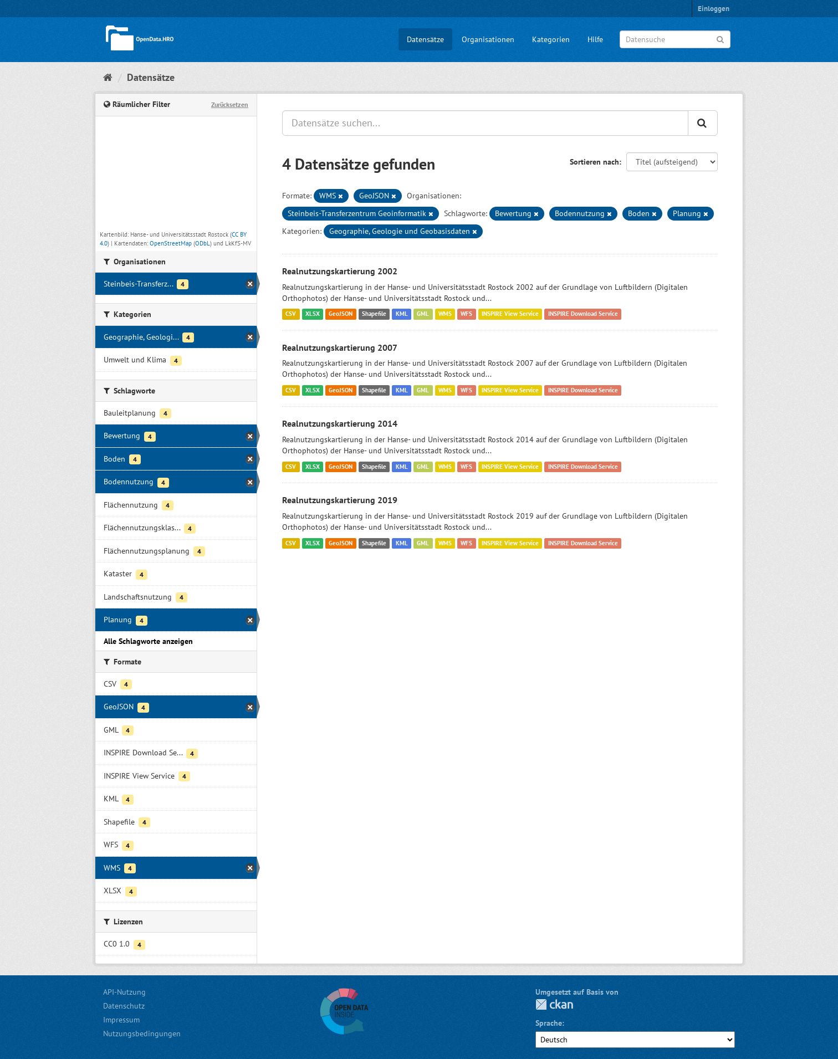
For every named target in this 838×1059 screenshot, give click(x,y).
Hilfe (595, 39)
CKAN (554, 1004)
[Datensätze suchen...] (485, 123)
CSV (290, 314)
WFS (466, 314)
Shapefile (374, 314)
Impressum (121, 1020)
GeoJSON (340, 314)
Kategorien (551, 39)
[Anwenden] (720, 38)
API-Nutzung (124, 992)
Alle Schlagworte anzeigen (148, 641)
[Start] (108, 77)
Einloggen (713, 8)
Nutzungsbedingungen (142, 1033)
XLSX (312, 314)
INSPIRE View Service (510, 314)
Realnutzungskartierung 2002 (339, 271)
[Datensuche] (675, 39)
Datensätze (425, 39)
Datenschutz (124, 1006)
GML (423, 314)
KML (402, 314)
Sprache (548, 1023)
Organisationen (488, 39)
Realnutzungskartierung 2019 (339, 499)
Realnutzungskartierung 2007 (339, 347)
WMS (445, 314)
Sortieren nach (594, 162)
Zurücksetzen (229, 104)
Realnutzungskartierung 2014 (339, 423)
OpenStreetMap (171, 243)
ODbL (202, 243)
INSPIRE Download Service (583, 314)
